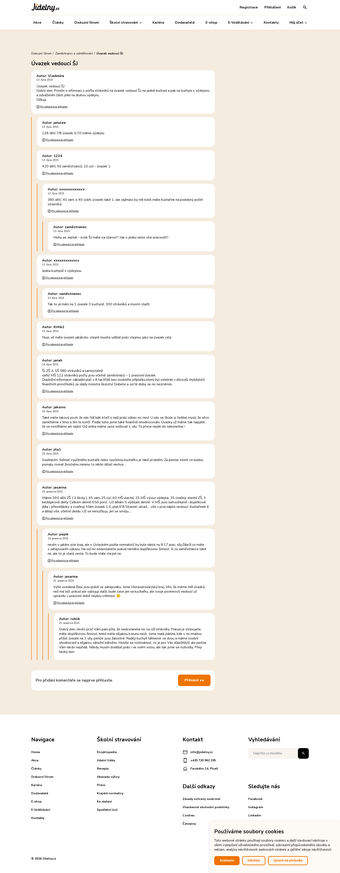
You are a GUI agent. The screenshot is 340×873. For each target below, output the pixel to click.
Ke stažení (104, 801)
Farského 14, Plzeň (200, 768)
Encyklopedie (107, 752)
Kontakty (271, 22)
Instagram (255, 807)
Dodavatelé (185, 22)
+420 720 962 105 (199, 760)
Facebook (255, 799)
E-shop (211, 22)
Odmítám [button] (254, 860)
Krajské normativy (110, 793)
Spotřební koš (107, 810)
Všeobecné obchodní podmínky (206, 807)
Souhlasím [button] (227, 860)
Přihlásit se (194, 680)
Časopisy (189, 824)
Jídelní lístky (106, 760)
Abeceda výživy (108, 777)
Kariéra (158, 22)
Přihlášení (272, 7)
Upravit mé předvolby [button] (287, 860)
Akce (37, 22)
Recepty (103, 769)
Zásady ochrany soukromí (201, 799)
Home (35, 752)
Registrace (249, 7)
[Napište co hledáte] (278, 753)
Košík (291, 7)
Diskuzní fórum (86, 22)
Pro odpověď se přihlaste (53, 106)
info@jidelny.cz (198, 752)
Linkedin (254, 815)
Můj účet (298, 22)
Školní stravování (126, 22)
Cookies (189, 815)
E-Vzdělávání (240, 22)
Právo (101, 785)
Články (58, 22)
